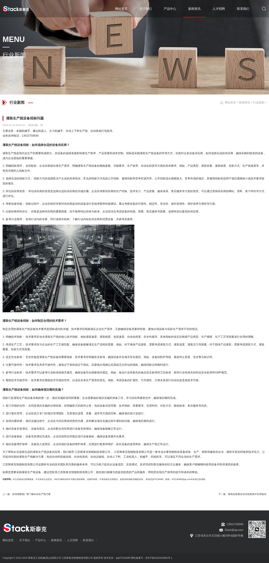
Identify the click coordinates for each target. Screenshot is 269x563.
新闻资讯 (194, 8)
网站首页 (121, 8)
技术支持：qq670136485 (117, 557)
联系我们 (243, 8)
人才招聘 (219, 8)
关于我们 (145, 8)
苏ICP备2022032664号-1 (158, 557)
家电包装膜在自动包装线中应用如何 (247, 494)
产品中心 (170, 8)
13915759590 (30, 135)
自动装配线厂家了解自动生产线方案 (31, 494)
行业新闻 (258, 102)
